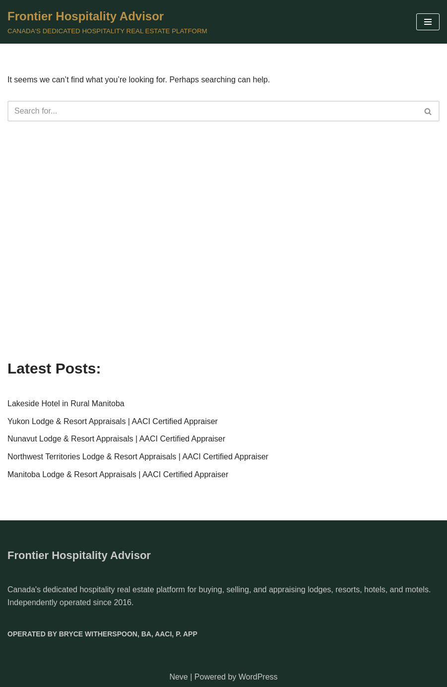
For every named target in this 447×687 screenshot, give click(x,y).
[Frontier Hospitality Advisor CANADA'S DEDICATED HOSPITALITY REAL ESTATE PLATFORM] (107, 22)
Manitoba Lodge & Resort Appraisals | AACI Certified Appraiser (117, 474)
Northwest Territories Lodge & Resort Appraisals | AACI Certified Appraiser (137, 456)
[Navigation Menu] (428, 21)
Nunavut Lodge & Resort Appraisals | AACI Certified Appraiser (116, 439)
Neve (178, 677)
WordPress (258, 677)
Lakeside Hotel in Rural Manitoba (66, 403)
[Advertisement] (223, 270)
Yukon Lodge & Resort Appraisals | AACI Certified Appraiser (112, 421)
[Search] (212, 111)
